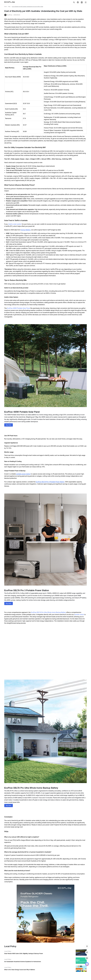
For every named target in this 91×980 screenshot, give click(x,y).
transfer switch (79, 614)
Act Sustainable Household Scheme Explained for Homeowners (22, 961)
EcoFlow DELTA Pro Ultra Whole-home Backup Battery (48, 612)
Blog (9, 6)
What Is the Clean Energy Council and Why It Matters (19, 969)
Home (5, 6)
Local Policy (7, 951)
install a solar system (15, 224)
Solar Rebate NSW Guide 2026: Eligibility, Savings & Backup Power (23, 953)
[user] (78, 2)
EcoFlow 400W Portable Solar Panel (18, 308)
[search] (74, 2)
